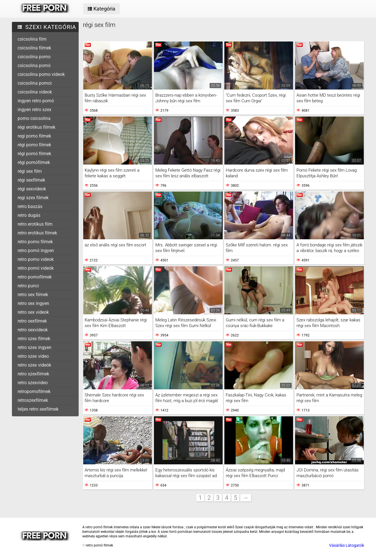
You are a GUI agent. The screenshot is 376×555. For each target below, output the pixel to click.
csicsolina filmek (34, 48)
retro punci (28, 285)
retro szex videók (34, 365)
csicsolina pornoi (35, 83)
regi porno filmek (34, 136)
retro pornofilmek (35, 277)
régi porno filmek (34, 144)
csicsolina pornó (34, 65)
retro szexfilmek (33, 374)
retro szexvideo (33, 382)
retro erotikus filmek (37, 233)
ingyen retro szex (34, 109)
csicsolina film (32, 39)
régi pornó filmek (34, 153)
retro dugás (29, 215)
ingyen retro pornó (36, 100)
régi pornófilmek (34, 162)
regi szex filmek (33, 197)
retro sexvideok (33, 329)
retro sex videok (33, 312)
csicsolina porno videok (41, 74)
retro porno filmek (35, 241)
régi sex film (30, 171)
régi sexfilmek (31, 180)
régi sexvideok (32, 189)
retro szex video (33, 356)
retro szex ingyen (34, 347)
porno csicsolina (34, 118)
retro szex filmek (34, 338)
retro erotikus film (35, 224)
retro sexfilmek (32, 321)
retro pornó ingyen (36, 250)
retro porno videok (36, 259)
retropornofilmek (34, 391)
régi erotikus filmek (36, 127)
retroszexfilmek (33, 400)
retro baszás (30, 206)
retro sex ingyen (33, 303)
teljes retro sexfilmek (38, 409)
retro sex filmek (33, 294)
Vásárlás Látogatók (346, 545)
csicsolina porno (34, 56)
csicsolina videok (35, 92)
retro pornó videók (36, 268)
